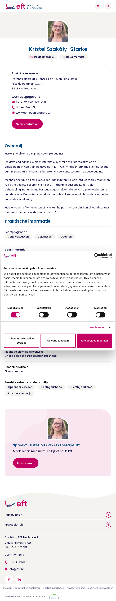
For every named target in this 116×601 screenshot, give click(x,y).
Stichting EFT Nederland (21, 537)
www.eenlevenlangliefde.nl (34, 113)
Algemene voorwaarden (100, 587)
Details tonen (97, 327)
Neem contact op (27, 124)
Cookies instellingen (53, 587)
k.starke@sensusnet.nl (31, 102)
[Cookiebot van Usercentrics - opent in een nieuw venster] (97, 255)
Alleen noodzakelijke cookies (22, 340)
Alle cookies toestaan (94, 340)
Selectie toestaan (58, 340)
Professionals (58, 524)
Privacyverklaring (76, 587)
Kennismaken (25, 463)
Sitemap (7, 587)
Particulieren (58, 515)
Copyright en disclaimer (27, 587)
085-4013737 (18, 562)
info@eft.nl (16, 569)
